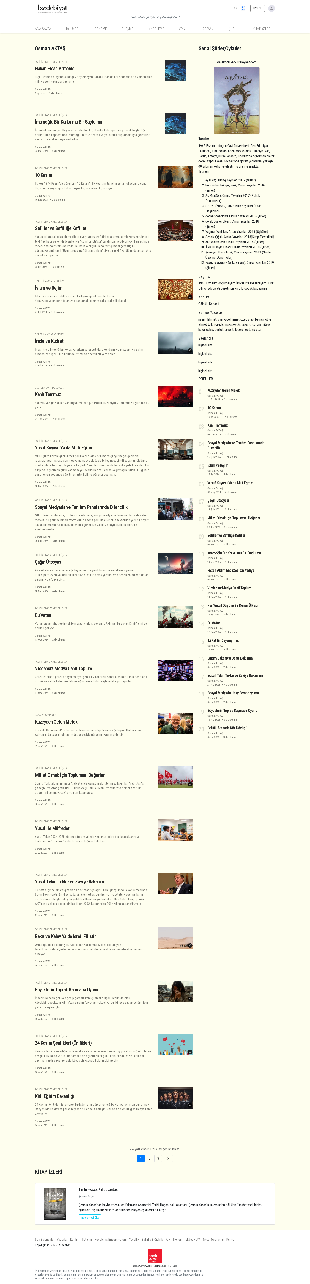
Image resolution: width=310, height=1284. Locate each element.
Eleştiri (128, 29)
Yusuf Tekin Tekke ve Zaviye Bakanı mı (71, 881)
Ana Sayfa (43, 29)
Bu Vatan (43, 615)
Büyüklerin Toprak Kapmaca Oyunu (66, 989)
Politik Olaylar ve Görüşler (51, 61)
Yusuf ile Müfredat (52, 828)
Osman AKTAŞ (43, 89)
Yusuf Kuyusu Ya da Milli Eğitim (64, 447)
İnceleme (156, 29)
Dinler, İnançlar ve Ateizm (49, 281)
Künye (230, 1239)
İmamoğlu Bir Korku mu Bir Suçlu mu (68, 122)
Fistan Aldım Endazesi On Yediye (230, 570)
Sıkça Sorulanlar (213, 1239)
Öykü (183, 29)
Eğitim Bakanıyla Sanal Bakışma (230, 658)
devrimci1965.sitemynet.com (236, 62)
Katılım (74, 1239)
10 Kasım (43, 175)
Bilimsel (73, 29)
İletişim (87, 1239)
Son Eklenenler (44, 1239)
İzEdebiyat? (192, 1239)
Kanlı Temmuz (48, 394)
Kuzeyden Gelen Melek (56, 722)
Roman (208, 29)
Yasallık (134, 1239)
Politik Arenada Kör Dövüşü (227, 728)
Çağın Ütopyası (48, 562)
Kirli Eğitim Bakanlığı (54, 1096)
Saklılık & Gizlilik (152, 1239)
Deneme (101, 29)
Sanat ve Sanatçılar (46, 714)
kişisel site (205, 345)
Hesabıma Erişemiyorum (111, 1239)
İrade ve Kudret (49, 341)
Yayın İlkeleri (174, 1239)
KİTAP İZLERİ (262, 29)
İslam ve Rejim (48, 288)
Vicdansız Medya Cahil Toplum (63, 668)
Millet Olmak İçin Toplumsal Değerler (70, 775)
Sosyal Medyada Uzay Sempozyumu (233, 693)
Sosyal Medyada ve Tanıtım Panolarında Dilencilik (81, 507)
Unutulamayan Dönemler (49, 387)
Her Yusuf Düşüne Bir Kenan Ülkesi (232, 605)
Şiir (231, 29)
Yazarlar (62, 1239)
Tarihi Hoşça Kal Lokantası (99, 1189)
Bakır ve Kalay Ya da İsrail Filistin (65, 936)
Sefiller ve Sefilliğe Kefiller (60, 228)
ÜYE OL (257, 8)
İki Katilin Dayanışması (223, 640)
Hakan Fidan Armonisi (55, 68)
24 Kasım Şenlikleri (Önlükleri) (63, 1043)
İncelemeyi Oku (90, 1217)
